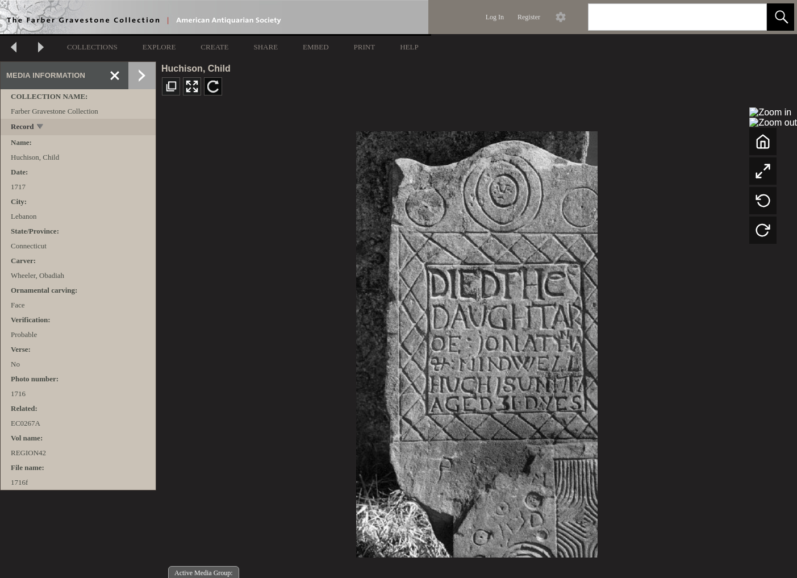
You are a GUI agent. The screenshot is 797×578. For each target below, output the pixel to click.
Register (529, 17)
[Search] (664, 17)
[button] (780, 17)
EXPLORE (159, 47)
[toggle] (40, 127)
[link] (749, 17)
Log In (495, 17)
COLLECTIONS (92, 47)
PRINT (364, 47)
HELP (409, 47)
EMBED (316, 47)
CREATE (214, 47)
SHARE (265, 47)
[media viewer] (476, 341)
